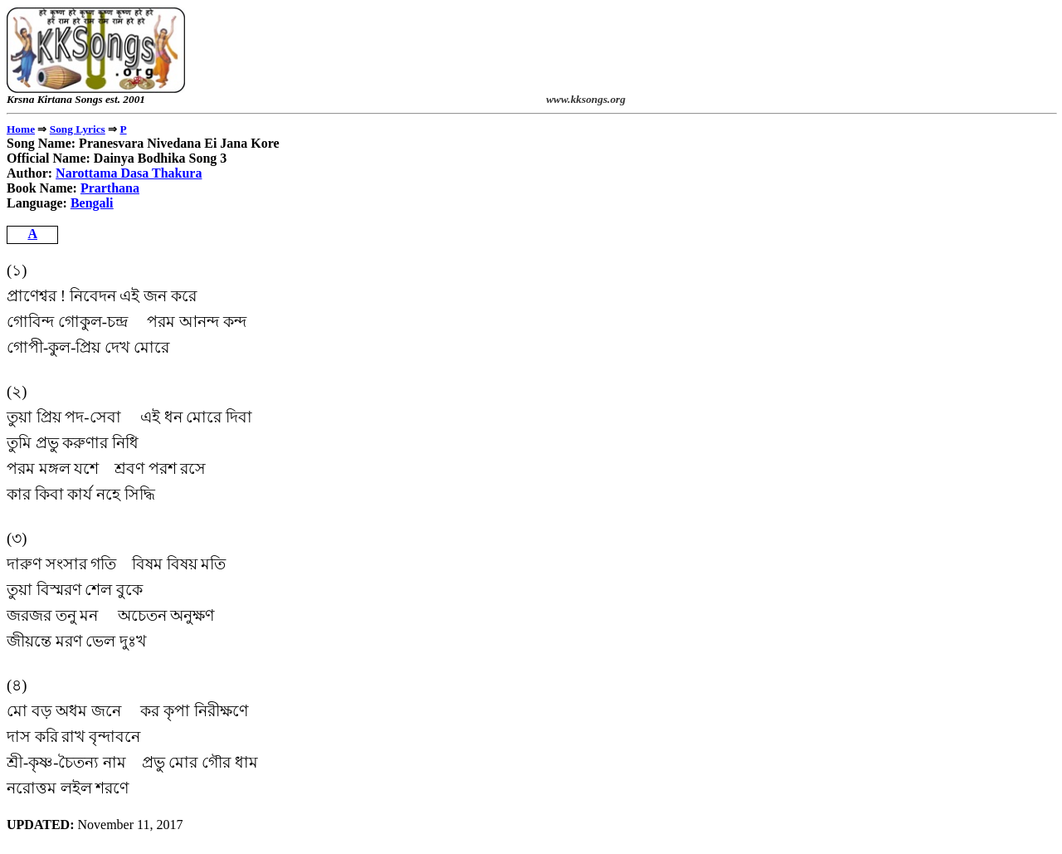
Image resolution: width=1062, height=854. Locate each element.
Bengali (92, 203)
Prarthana (109, 188)
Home (21, 129)
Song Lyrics (77, 129)
